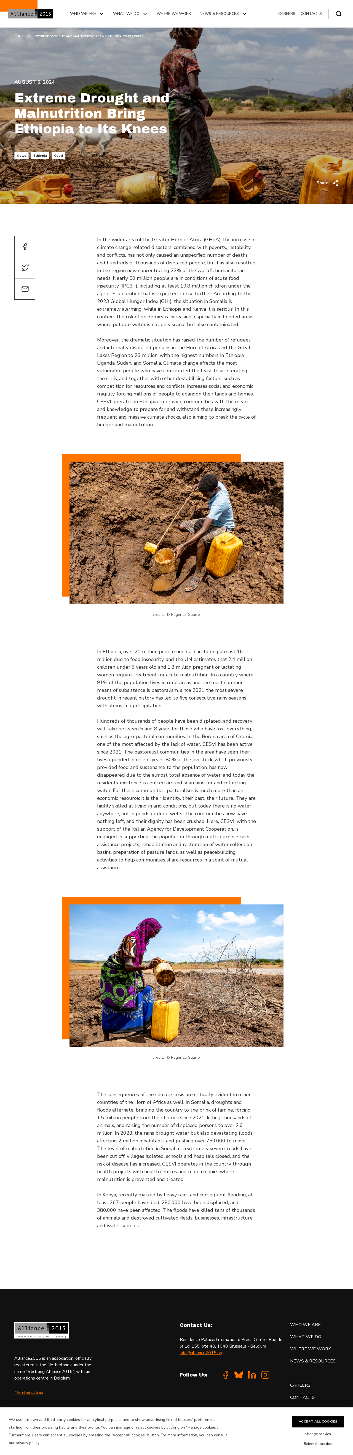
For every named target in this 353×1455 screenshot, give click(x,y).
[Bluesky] (238, 1374)
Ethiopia (40, 155)
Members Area (28, 1392)
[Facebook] (225, 1374)
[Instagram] (265, 1374)
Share (327, 183)
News (21, 155)
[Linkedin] (252, 1374)
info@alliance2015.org (202, 1353)
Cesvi (58, 155)
